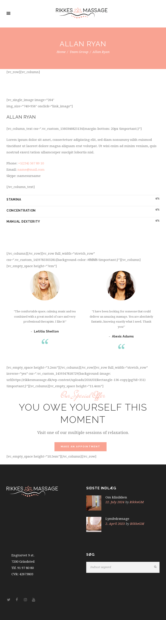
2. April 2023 (115, 524)
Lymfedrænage (117, 519)
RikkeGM (137, 502)
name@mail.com (31, 170)
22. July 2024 (114, 502)
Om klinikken (116, 497)
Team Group (79, 52)
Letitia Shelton (46, 331)
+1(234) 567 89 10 (31, 163)
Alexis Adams (123, 336)
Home (61, 52)
